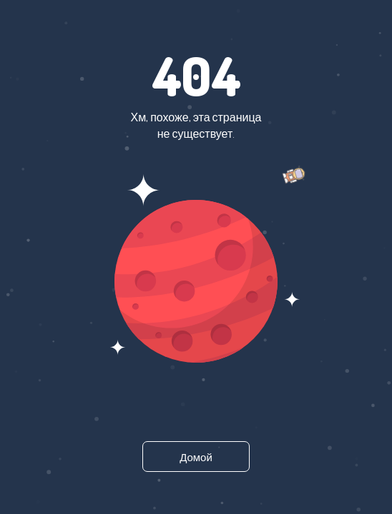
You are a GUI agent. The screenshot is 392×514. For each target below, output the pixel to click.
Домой (196, 457)
